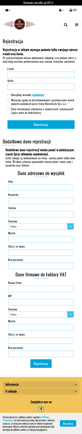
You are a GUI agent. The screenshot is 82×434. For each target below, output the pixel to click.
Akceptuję (68, 423)
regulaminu (38, 95)
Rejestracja (41, 124)
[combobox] (41, 226)
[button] (73, 10)
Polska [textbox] (13, 226)
